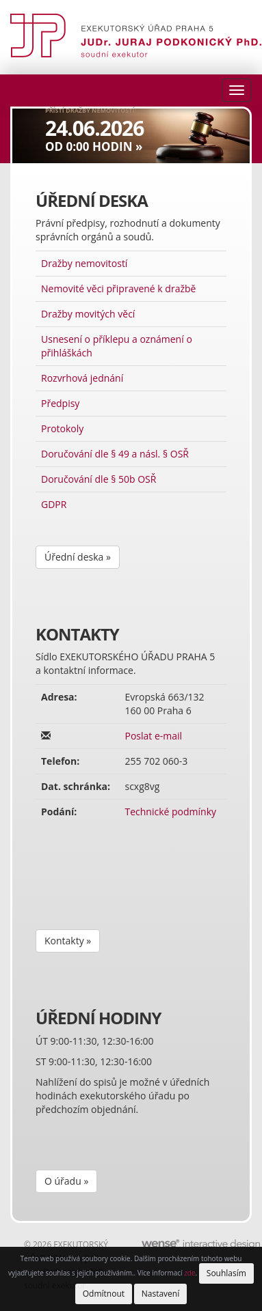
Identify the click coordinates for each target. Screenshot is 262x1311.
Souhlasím (226, 1273)
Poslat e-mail (153, 735)
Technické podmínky (170, 811)
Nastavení (161, 1293)
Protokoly (62, 428)
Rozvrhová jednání (82, 377)
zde (189, 1273)
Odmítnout (104, 1293)
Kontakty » (67, 940)
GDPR (53, 504)
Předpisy (60, 403)
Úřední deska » (77, 556)
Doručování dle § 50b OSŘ (98, 479)
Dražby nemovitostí (84, 263)
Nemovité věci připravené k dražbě (118, 288)
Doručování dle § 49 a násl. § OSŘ (115, 453)
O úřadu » (66, 1180)
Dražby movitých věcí (88, 313)
